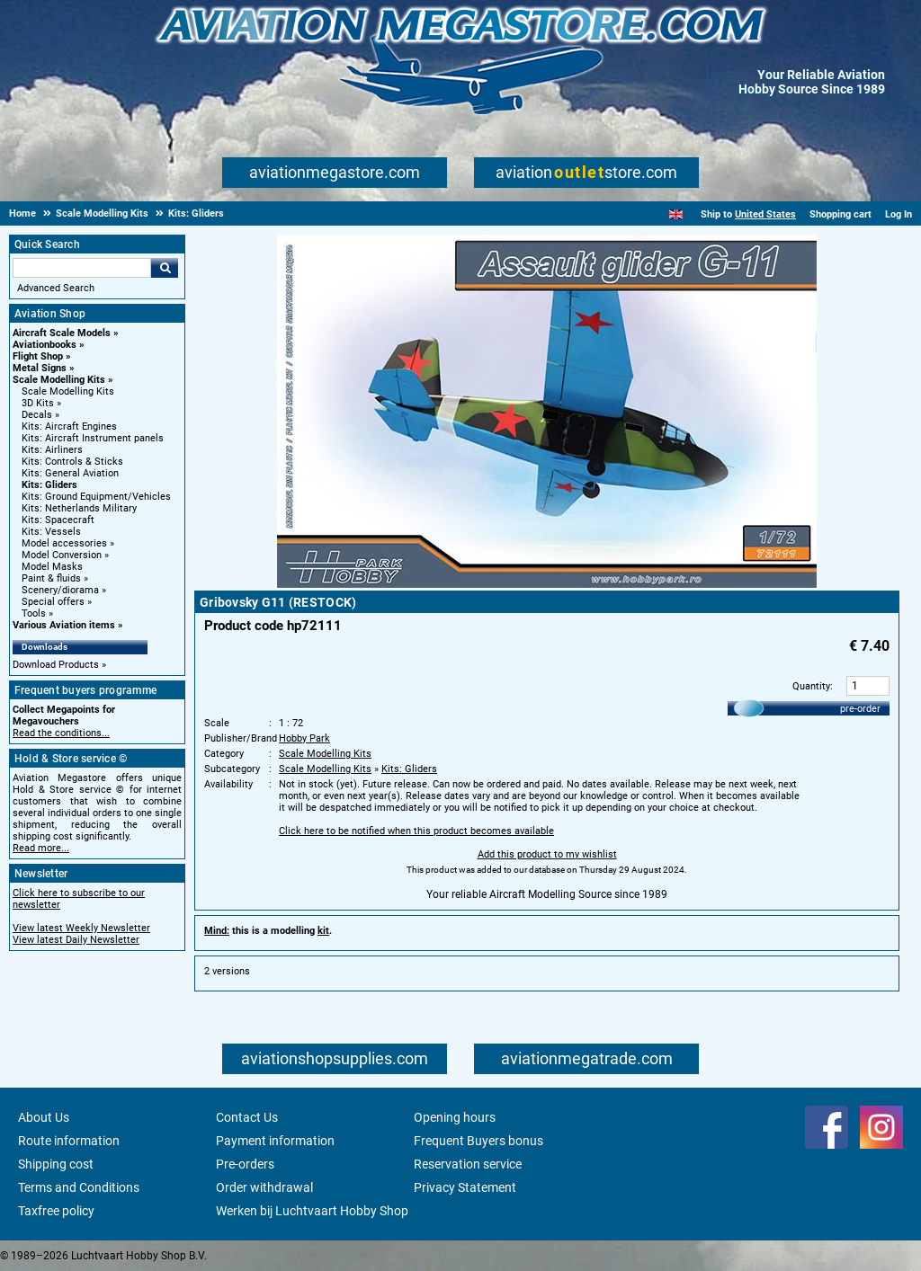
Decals (37, 415)
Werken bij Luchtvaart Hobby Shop (312, 1211)
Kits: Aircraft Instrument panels (93, 438)
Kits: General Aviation (70, 473)
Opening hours (455, 1117)
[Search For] (82, 268)
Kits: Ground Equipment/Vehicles (96, 496)
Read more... (41, 848)
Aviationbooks (44, 345)
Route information (69, 1140)
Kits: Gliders (49, 485)
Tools (34, 613)
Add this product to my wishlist (547, 854)
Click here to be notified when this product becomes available (416, 831)
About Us (43, 1117)
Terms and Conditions (78, 1187)
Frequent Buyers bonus (478, 1140)
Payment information (275, 1140)
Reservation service (468, 1164)
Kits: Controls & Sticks (72, 461)
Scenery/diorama (60, 590)
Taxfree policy (56, 1211)
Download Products (56, 665)
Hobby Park (304, 738)
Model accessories (64, 543)
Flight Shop (38, 356)
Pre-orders (245, 1164)
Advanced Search (55, 288)
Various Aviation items (64, 625)
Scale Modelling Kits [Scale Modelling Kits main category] (68, 391)
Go (164, 268)
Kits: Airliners (52, 450)
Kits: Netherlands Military (79, 508)
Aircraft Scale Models (62, 333)
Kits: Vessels (51, 532)
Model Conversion (62, 555)
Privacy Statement (465, 1187)
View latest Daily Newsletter (76, 940)
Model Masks (52, 567)
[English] (676, 214)
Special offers (53, 602)
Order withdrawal (264, 1187)
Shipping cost (56, 1164)
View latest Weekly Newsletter (81, 928)
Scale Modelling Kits (59, 380)
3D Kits (38, 403)
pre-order (860, 709)
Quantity (811, 686)
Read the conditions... (61, 733)
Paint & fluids (51, 578)
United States (765, 214)
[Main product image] (547, 584)
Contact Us (247, 1117)
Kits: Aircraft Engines (69, 426)
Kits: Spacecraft (58, 520)
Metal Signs (40, 368)
